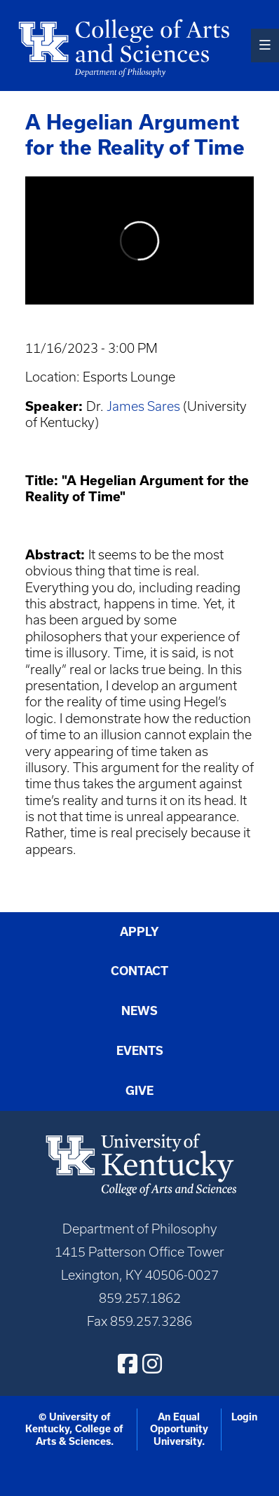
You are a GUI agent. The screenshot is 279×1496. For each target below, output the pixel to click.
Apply (139, 931)
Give (139, 1090)
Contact (139, 971)
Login (244, 1416)
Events (139, 1050)
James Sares (143, 406)
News (139, 1011)
